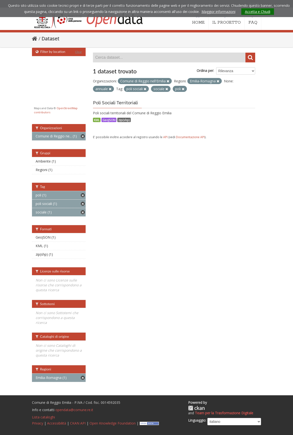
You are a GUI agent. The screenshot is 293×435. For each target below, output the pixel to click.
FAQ (252, 19)
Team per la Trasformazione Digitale (224, 413)
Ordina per (205, 70)
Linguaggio (196, 420)
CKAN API (78, 423)
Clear (78, 52)
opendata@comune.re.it (74, 409)
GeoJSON (108, 120)
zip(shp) (124, 120)
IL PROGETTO (226, 19)
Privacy (37, 423)
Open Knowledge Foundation (113, 423)
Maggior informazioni (218, 11)
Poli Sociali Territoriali (115, 102)
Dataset (50, 38)
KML (97, 120)
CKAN (196, 408)
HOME (198, 19)
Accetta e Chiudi (257, 11)
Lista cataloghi (43, 417)
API (165, 137)
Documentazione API (190, 137)
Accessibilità (56, 423)
